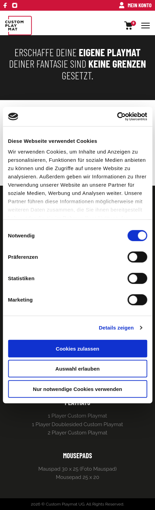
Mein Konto (135, 5)
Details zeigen (116, 328)
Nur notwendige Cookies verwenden (77, 389)
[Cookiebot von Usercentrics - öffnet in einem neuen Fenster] (117, 116)
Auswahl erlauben (77, 369)
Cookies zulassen (77, 348)
